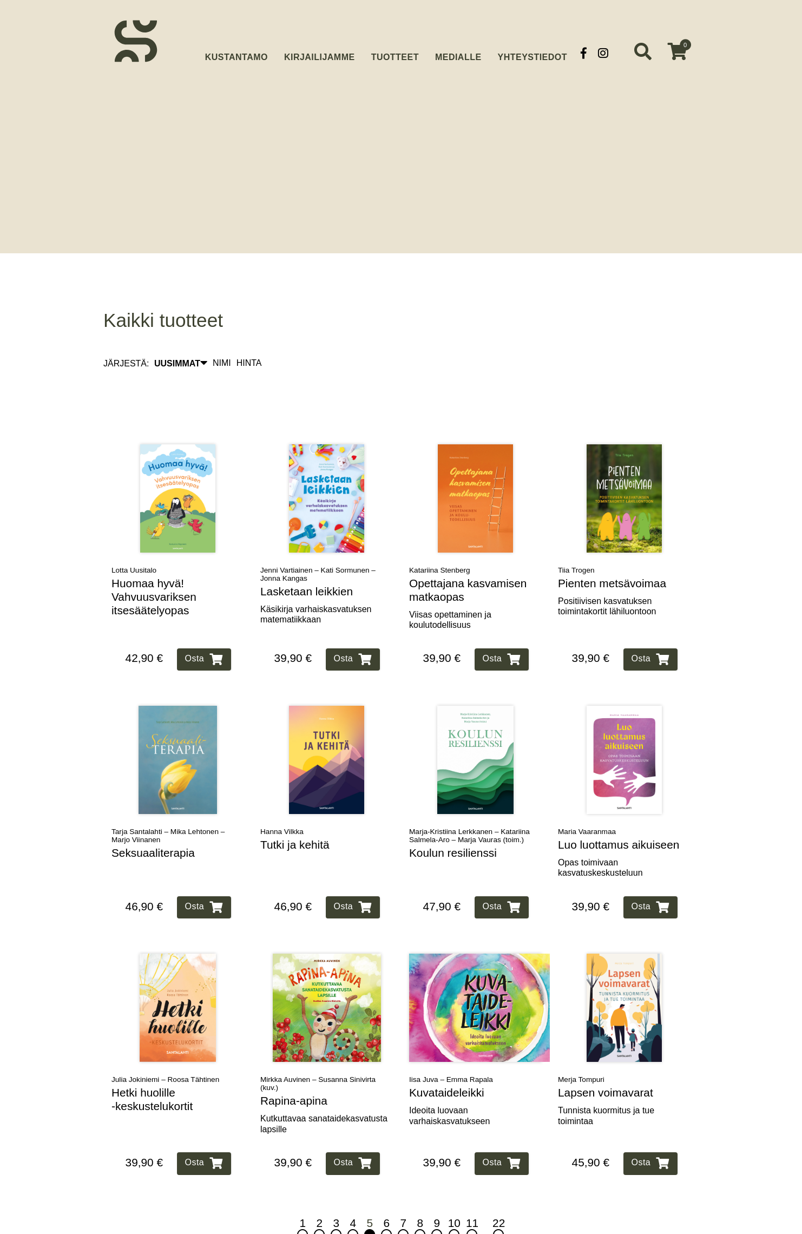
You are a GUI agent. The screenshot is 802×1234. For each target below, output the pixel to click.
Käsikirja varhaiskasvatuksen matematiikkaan (315, 580)
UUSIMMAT (180, 329)
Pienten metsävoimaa (612, 549)
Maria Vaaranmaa (587, 798)
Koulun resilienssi (453, 819)
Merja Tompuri (581, 1046)
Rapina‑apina (293, 1067)
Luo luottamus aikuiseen (618, 811)
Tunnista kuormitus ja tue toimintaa (606, 1082)
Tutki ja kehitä (295, 811)
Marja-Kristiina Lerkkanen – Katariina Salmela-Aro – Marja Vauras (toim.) (469, 802)
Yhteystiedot (532, 53)
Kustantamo (236, 52)
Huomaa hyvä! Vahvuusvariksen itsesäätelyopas (153, 563)
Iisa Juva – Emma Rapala (451, 1046)
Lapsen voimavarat (605, 1059)
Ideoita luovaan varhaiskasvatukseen (449, 1082)
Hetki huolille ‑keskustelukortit (152, 1066)
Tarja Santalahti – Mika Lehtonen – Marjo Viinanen (168, 802)
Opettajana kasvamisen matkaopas (468, 556)
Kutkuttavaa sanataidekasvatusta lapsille (323, 1090)
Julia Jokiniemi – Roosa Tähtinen (165, 1046)
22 (498, 1195)
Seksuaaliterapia (153, 819)
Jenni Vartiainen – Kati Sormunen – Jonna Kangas (318, 541)
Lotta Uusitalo (133, 537)
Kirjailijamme (319, 53)
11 (472, 1195)
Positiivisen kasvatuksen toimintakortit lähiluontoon (607, 572)
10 (454, 1195)
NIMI (222, 329)
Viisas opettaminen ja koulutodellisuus (450, 586)
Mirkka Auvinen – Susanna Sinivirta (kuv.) (318, 1050)
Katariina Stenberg (439, 537)
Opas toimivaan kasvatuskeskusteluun (600, 834)
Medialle (458, 53)
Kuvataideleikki (446, 1059)
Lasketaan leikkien (306, 558)
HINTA (249, 329)
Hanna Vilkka (282, 798)
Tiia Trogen (576, 537)
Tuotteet (395, 53)
